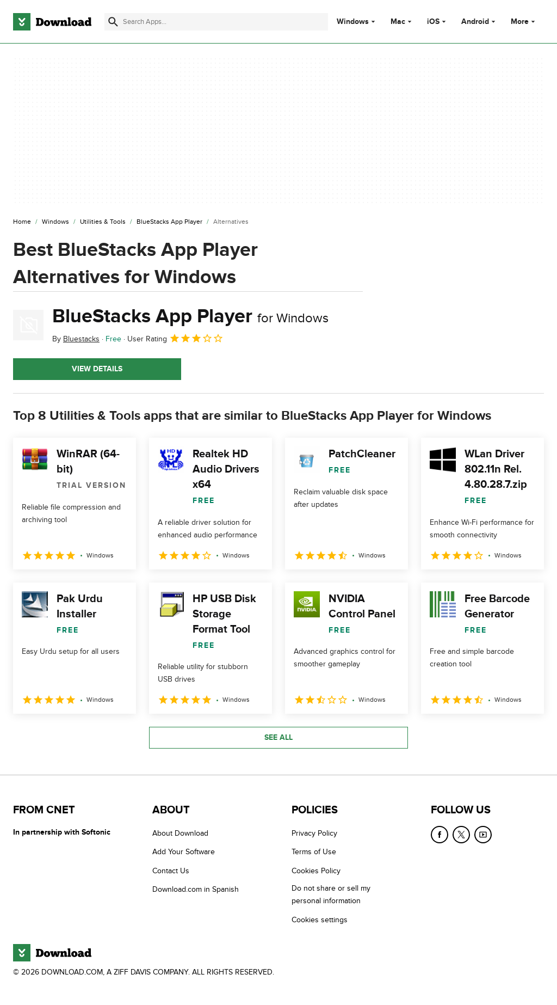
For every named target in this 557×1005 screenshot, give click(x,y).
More (524, 21)
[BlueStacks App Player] (169, 222)
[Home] (22, 222)
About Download (180, 833)
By (76, 339)
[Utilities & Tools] (103, 222)
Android (475, 22)
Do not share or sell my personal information (331, 894)
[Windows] (55, 222)
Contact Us (170, 870)
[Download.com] (52, 21)
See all (278, 737)
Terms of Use (314, 851)
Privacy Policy (314, 833)
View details (97, 368)
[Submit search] (113, 21)
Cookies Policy (316, 870)
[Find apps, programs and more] (216, 21)
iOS (433, 22)
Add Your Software (183, 851)
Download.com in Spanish (195, 889)
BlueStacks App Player (190, 316)
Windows (353, 22)
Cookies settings (320, 919)
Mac (398, 22)
